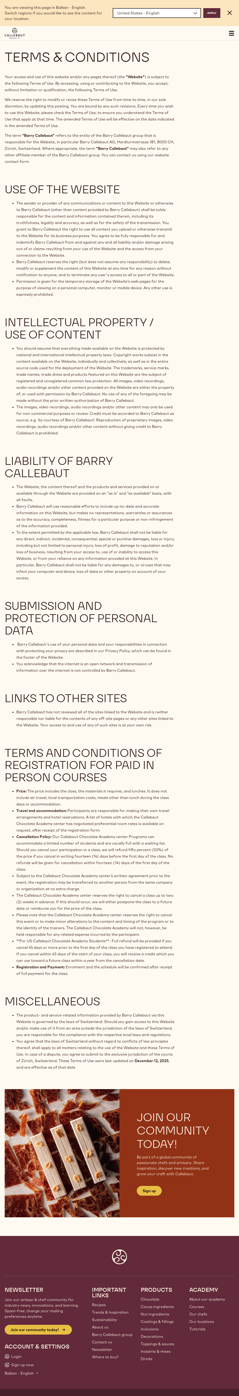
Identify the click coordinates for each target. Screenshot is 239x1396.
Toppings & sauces (157, 1344)
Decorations (152, 1336)
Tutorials (197, 1329)
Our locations (201, 1321)
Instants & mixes (156, 1351)
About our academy (207, 1299)
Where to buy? (105, 1357)
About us (100, 1327)
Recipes (99, 1304)
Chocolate (150, 1299)
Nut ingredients (155, 1314)
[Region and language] (157, 13)
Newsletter (102, 1349)
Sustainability (104, 1319)
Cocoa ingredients (157, 1306)
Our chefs (198, 1314)
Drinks (146, 1358)
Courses (196, 1306)
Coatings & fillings (157, 1321)
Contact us (102, 1342)
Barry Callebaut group (112, 1334)
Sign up (149, 1190)
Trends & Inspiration (110, 1312)
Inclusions (150, 1329)
